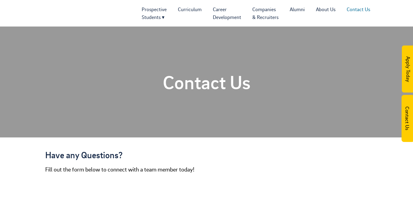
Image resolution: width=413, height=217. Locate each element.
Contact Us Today (407, 118)
